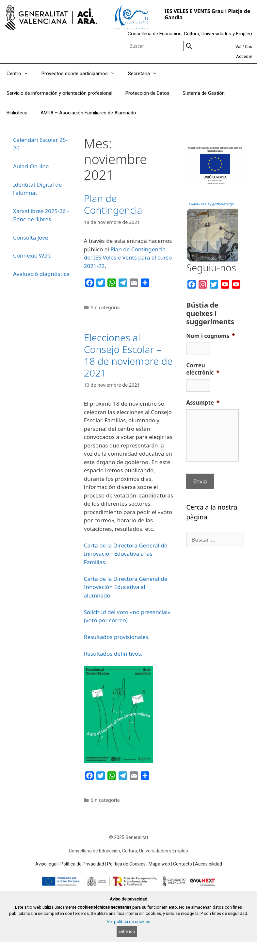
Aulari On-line (31, 166)
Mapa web (159, 863)
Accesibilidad (208, 863)
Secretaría (146, 73)
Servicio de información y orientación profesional (59, 93)
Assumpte (202, 402)
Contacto (182, 863)
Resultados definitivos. (113, 653)
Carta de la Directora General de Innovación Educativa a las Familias (126, 554)
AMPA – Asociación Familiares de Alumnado (88, 113)
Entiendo (127, 931)
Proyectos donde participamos (81, 73)
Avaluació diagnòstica (41, 274)
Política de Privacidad (82, 863)
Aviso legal (46, 863)
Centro (21, 73)
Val (238, 46)
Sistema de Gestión (204, 93)
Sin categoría (105, 307)
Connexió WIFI (32, 255)
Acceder (244, 56)
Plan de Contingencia (113, 204)
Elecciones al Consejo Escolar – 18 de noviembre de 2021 (128, 355)
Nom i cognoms (210, 336)
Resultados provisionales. (117, 637)
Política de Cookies (126, 863)
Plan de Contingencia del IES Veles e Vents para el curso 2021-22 (128, 257)
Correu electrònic (202, 369)
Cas (248, 46)
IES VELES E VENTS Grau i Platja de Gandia (207, 14)
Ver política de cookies (128, 921)
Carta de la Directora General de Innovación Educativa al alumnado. (126, 587)
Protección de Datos (147, 93)
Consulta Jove (30, 237)
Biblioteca (17, 113)
